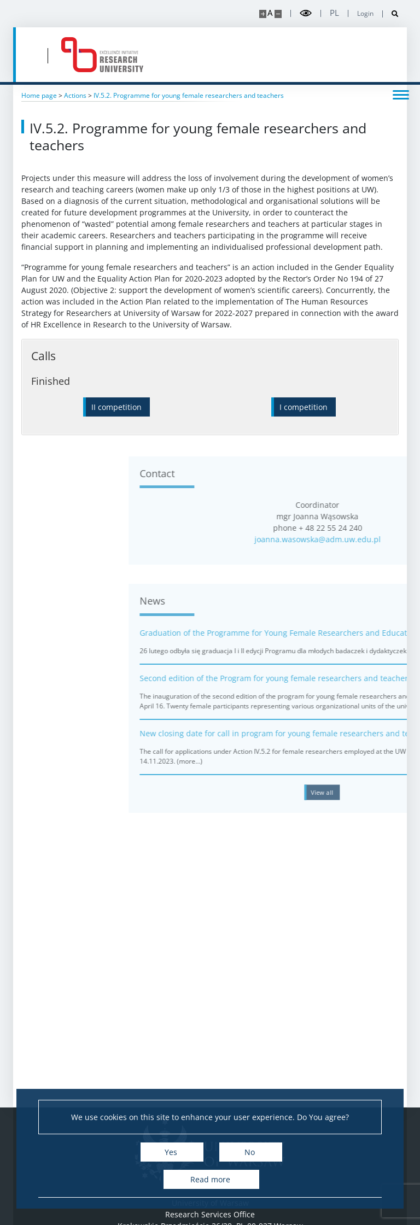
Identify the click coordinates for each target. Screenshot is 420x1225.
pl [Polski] (334, 13)
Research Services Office (210, 1214)
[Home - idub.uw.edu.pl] (102, 55)
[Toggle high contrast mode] (305, 13)
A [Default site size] (269, 13)
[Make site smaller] (278, 14)
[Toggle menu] (401, 94)
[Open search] (390, 13)
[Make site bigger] (262, 14)
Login (365, 13)
